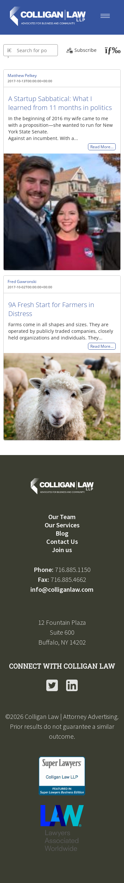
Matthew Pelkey (22, 75)
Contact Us (62, 541)
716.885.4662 (68, 579)
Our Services (62, 525)
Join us (62, 550)
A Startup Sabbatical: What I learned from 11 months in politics (60, 103)
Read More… (101, 147)
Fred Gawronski (22, 281)
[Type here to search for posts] (30, 50)
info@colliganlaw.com (62, 589)
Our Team (62, 516)
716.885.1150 (73, 569)
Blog (62, 533)
